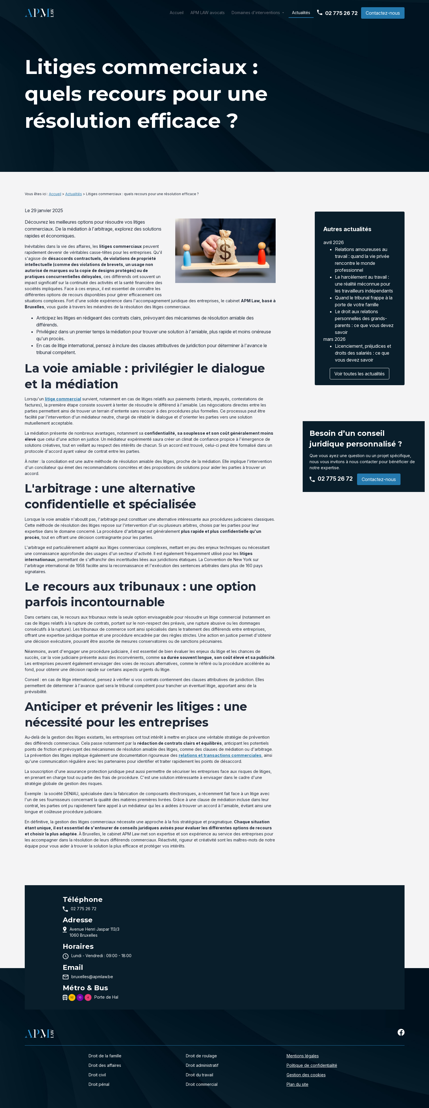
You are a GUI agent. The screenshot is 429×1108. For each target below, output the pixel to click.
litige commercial (63, 398)
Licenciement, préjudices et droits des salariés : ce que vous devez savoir (363, 348)
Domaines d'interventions (256, 12)
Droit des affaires (105, 1065)
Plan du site (297, 1084)
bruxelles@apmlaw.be (92, 976)
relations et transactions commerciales (220, 755)
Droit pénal (99, 1084)
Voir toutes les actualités (359, 369)
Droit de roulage (201, 1055)
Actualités (301, 12)
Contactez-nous (383, 13)
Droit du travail (199, 1074)
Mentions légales (303, 1055)
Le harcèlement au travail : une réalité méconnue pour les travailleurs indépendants (364, 279)
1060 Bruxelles (95, 932)
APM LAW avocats (207, 12)
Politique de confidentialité (312, 1065)
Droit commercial (202, 1084)
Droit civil (97, 1074)
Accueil (177, 12)
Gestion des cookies (306, 1074)
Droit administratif (202, 1065)
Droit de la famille (105, 1055)
